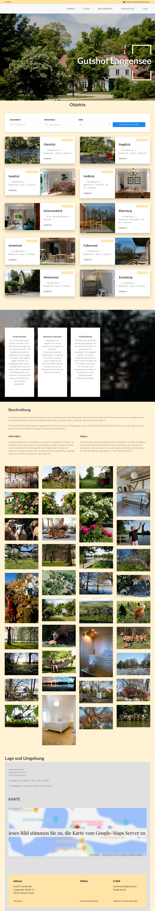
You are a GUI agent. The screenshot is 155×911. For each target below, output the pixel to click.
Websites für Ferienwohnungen (125, 901)
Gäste (80, 120)
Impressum (17, 901)
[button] (70, 9)
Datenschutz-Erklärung (89, 901)
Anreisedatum (15, 120)
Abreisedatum (49, 120)
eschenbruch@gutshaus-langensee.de (136, 2)
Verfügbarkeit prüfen (129, 125)
